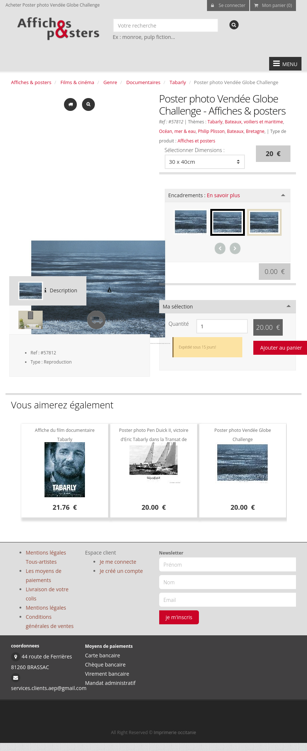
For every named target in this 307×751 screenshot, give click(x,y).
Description (47, 291)
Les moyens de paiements (43, 575)
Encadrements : (204, 195)
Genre (110, 82)
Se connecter (228, 5)
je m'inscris (179, 617)
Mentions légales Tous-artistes (46, 557)
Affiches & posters (31, 82)
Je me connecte (118, 561)
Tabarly (177, 82)
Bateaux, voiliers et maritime (254, 121)
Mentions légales (46, 607)
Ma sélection (178, 306)
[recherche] (234, 24)
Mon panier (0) (273, 5)
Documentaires (143, 82)
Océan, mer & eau (177, 131)
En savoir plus (223, 195)
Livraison (107, 320)
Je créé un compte (121, 570)
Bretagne (255, 131)
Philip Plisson (211, 131)
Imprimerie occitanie (175, 732)
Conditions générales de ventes (50, 621)
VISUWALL (43, 320)
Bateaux (235, 131)
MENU (285, 63)
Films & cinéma (77, 82)
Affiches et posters (196, 141)
